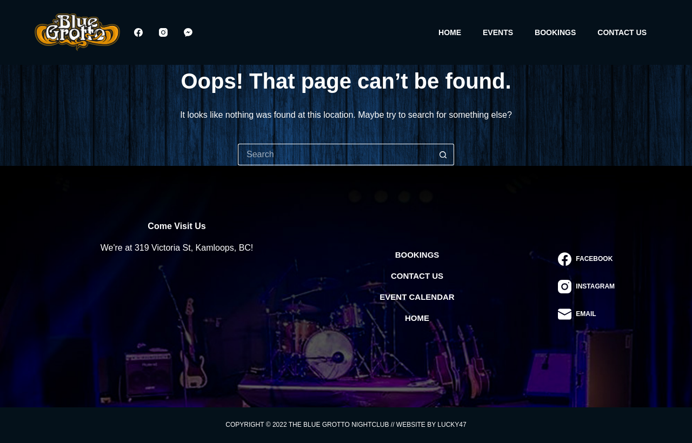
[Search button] (443, 154)
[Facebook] (138, 32)
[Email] (586, 314)
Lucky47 (451, 424)
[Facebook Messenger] (188, 32)
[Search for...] (335, 154)
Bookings (555, 32)
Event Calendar (417, 296)
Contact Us (622, 32)
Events (498, 32)
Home (449, 32)
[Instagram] (163, 32)
